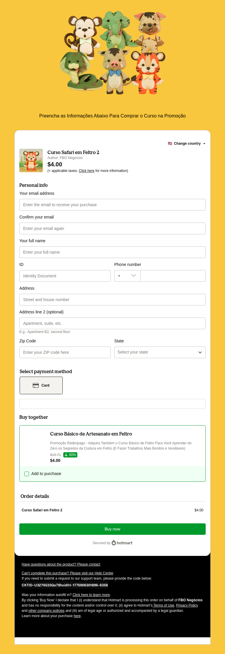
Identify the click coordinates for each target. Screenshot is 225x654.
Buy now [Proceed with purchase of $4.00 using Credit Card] (112, 529)
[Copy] (64, 585)
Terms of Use (163, 605)
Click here (86, 171)
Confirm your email (36, 217)
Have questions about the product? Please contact (61, 564)
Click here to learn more (91, 595)
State (119, 341)
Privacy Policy (187, 605)
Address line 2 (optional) (41, 312)
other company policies (46, 611)
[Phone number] (173, 276)
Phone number (127, 264)
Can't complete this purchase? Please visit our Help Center (67, 573)
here (77, 616)
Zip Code (27, 341)
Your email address (36, 193)
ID (21, 264)
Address (26, 288)
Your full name (32, 240)
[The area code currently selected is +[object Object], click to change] (127, 276)
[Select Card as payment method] (41, 385)
